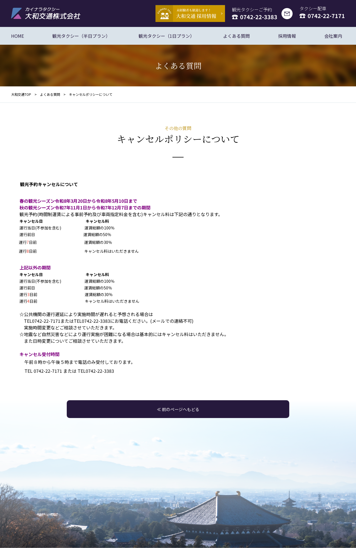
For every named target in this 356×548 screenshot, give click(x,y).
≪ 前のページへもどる (178, 409)
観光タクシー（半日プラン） (81, 35)
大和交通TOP (21, 94)
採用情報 (287, 35)
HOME (17, 35)
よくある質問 (236, 35)
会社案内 (333, 35)
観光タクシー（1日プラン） (166, 35)
